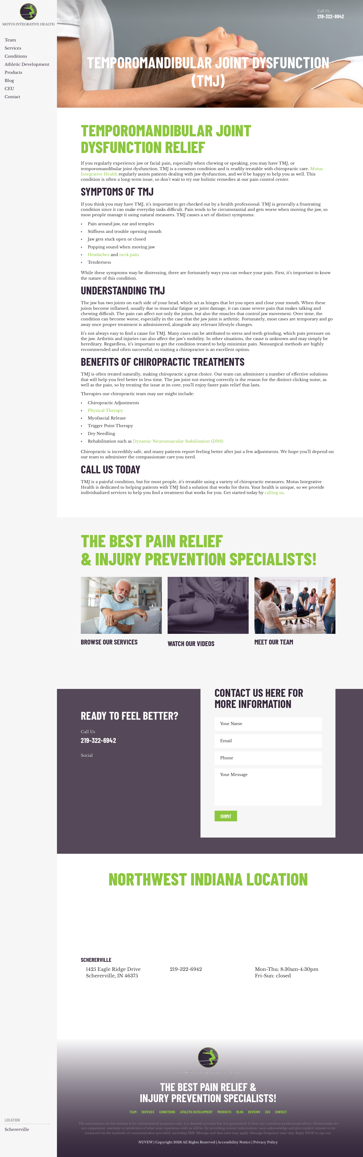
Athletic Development (27, 65)
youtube (110, 765)
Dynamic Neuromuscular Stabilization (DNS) (178, 441)
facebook (85, 765)
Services (13, 48)
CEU (9, 89)
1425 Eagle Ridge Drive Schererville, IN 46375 (113, 972)
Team (10, 40)
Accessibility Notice (234, 1142)
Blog (9, 81)
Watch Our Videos (191, 643)
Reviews (254, 1112)
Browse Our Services (109, 642)
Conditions (16, 56)
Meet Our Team (273, 642)
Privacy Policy (265, 1142)
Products (13, 73)
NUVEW (145, 1142)
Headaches (99, 254)
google (98, 765)
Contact (12, 97)
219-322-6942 (330, 16)
